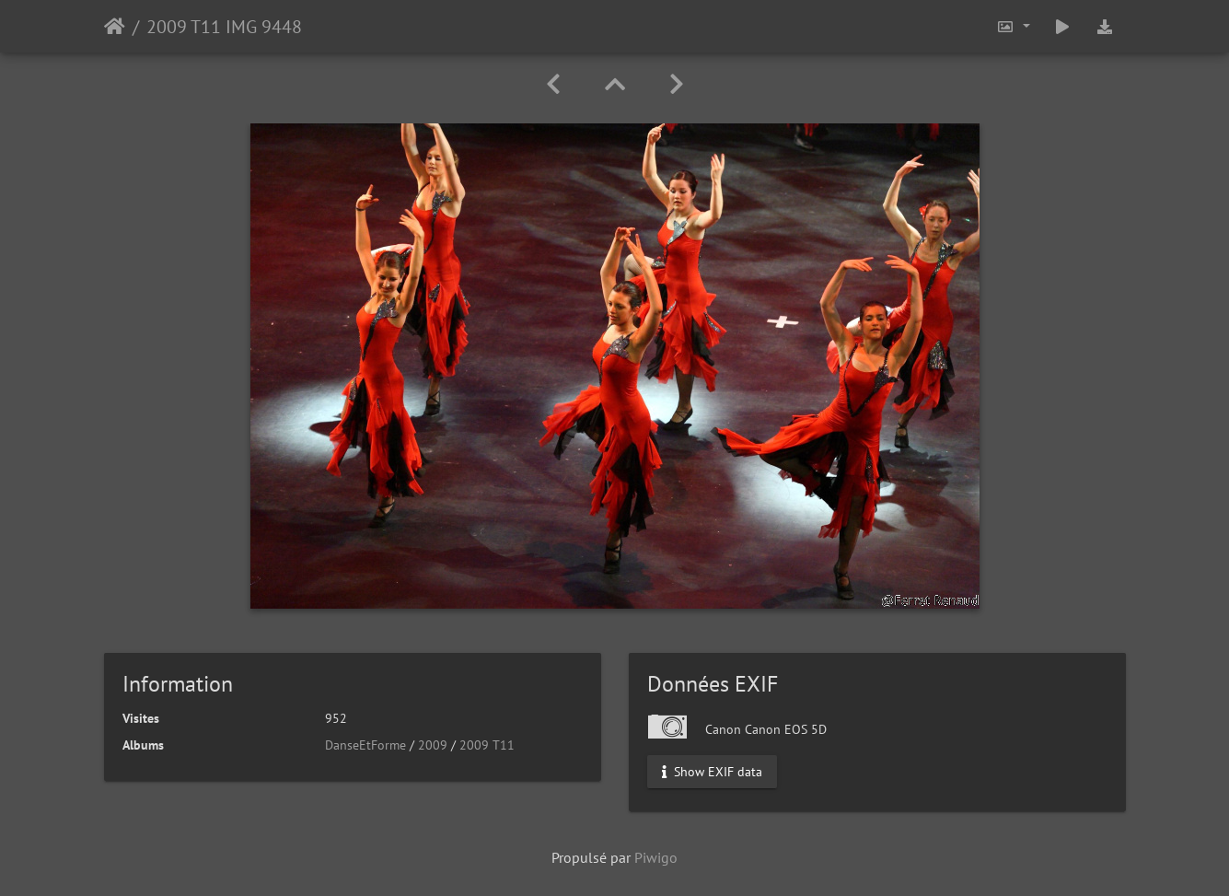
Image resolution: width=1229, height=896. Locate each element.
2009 (432, 745)
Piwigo (656, 857)
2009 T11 (487, 745)
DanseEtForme (365, 745)
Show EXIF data (712, 771)
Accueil (114, 27)
